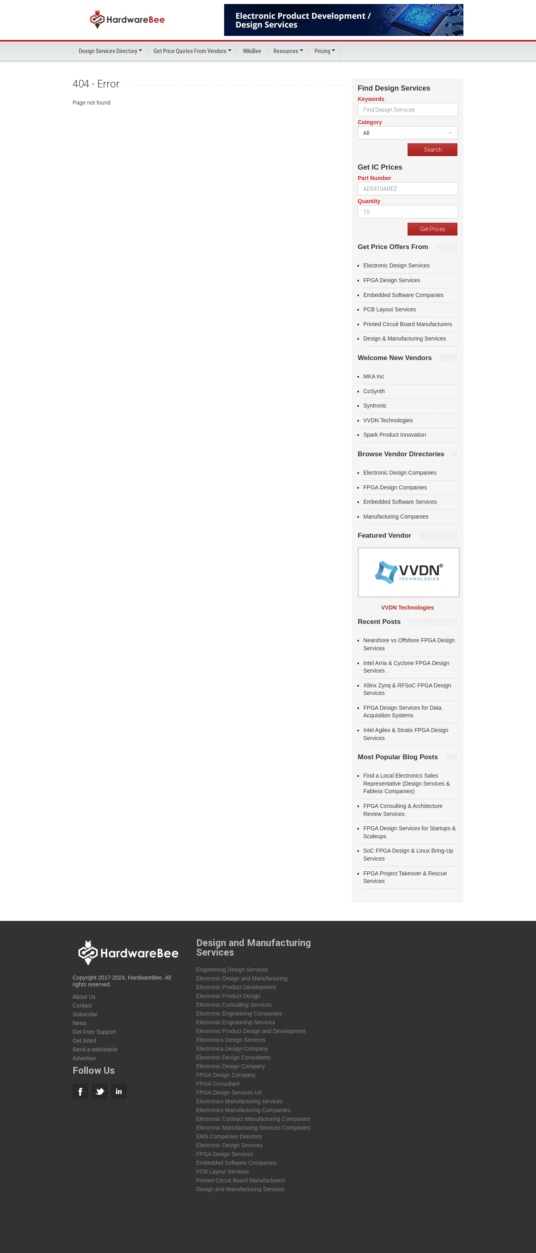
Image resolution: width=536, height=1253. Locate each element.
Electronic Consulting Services (234, 1004)
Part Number (374, 178)
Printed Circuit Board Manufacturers (407, 324)
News (80, 1022)
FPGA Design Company (226, 1074)
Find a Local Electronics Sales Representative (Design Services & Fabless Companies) (406, 783)
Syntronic (374, 405)
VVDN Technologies (388, 420)
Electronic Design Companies (400, 472)
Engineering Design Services (232, 969)
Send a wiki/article (95, 1049)
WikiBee (252, 51)
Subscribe (85, 1014)
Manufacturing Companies (395, 516)
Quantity (369, 201)
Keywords (371, 99)
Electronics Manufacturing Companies (243, 1110)
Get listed (84, 1040)
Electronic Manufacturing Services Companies (253, 1127)
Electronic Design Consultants (233, 1057)
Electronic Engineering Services (235, 1022)
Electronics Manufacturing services (239, 1101)
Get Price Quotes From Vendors (190, 51)
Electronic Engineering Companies (239, 1013)
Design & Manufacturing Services (404, 338)
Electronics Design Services (231, 1039)
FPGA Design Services (391, 280)
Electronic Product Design (228, 995)
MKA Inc (373, 376)
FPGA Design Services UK (229, 1092)
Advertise (84, 1058)
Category (370, 122)
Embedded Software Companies (403, 294)
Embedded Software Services (400, 502)
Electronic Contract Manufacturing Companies (253, 1118)
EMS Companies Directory (229, 1136)
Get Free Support (94, 1031)
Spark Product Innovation (394, 435)
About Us (84, 996)
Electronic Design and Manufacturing (242, 978)
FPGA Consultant (217, 1083)
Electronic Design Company (230, 1066)
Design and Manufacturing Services (240, 1189)
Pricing (322, 51)
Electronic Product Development (236, 987)
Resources (286, 51)
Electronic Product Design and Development (251, 1030)
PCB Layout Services (389, 309)
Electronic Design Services (396, 265)
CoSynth (374, 391)
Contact (82, 1005)
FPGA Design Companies (395, 487)
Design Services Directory (108, 51)
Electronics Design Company (232, 1048)
